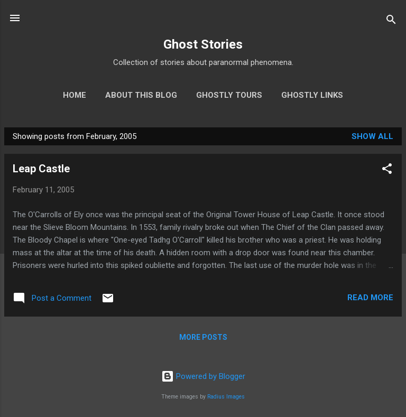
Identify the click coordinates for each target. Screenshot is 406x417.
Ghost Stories (203, 44)
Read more (370, 297)
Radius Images (226, 396)
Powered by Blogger (203, 376)
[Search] (391, 21)
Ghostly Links (312, 95)
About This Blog (141, 95)
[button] (387, 170)
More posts (203, 337)
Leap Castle (41, 168)
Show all (372, 136)
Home (74, 95)
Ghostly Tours (229, 95)
